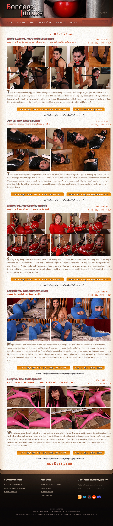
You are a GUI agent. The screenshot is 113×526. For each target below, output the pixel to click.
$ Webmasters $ (56, 509)
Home (9, 22)
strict (31, 42)
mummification (13, 124)
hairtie (48, 209)
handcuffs (46, 42)
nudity (38, 294)
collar (74, 42)
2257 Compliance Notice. (26, 515)
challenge (32, 124)
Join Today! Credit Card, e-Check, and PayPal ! (43, 109)
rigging (24, 124)
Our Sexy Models (47, 492)
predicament (12, 42)
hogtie (41, 209)
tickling (48, 382)
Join (32, 22)
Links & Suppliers (46, 495)
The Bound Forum (10, 492)
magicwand (40, 382)
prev (49, 34)
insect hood (69, 382)
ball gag (38, 42)
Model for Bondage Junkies (51, 484)
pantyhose (23, 42)
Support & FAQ (46, 488)
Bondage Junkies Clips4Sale (13, 484)
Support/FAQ (45, 22)
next (70, 34)
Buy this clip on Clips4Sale (88, 109)
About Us (93, 515)
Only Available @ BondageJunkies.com (88, 194)
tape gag (40, 124)
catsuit (22, 209)
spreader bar (58, 382)
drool (54, 42)
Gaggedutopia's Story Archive (15, 488)
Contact (74, 22)
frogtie (60, 42)
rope (35, 209)
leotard (68, 42)
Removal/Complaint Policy (76, 515)
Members (60, 22)
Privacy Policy (44, 515)
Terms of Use (57, 515)
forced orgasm (13, 382)
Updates (21, 22)
